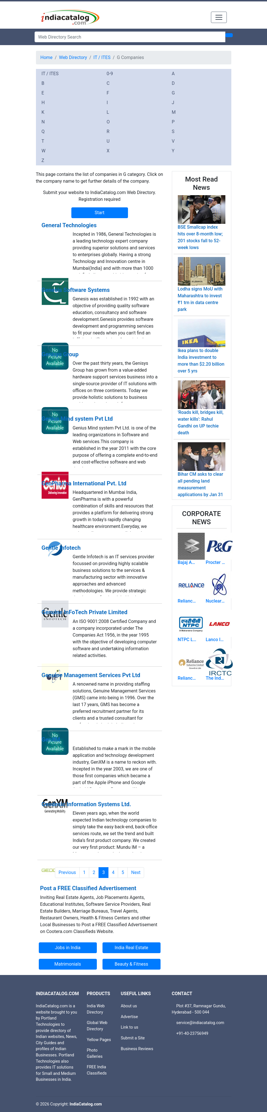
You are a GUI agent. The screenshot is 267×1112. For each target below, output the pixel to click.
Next (135, 872)
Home (46, 57)
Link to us (129, 1027)
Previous (67, 872)
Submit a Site (133, 1038)
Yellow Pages (99, 1039)
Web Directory (73, 57)
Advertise (129, 1016)
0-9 (110, 73)
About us (129, 1006)
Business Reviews (137, 1048)
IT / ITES (101, 57)
